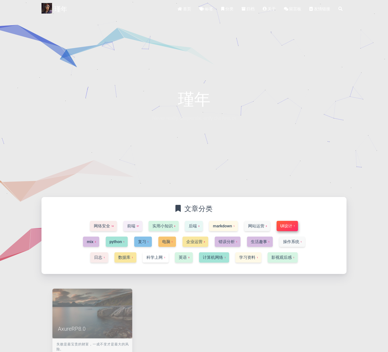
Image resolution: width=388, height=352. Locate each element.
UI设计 (116, 349)
